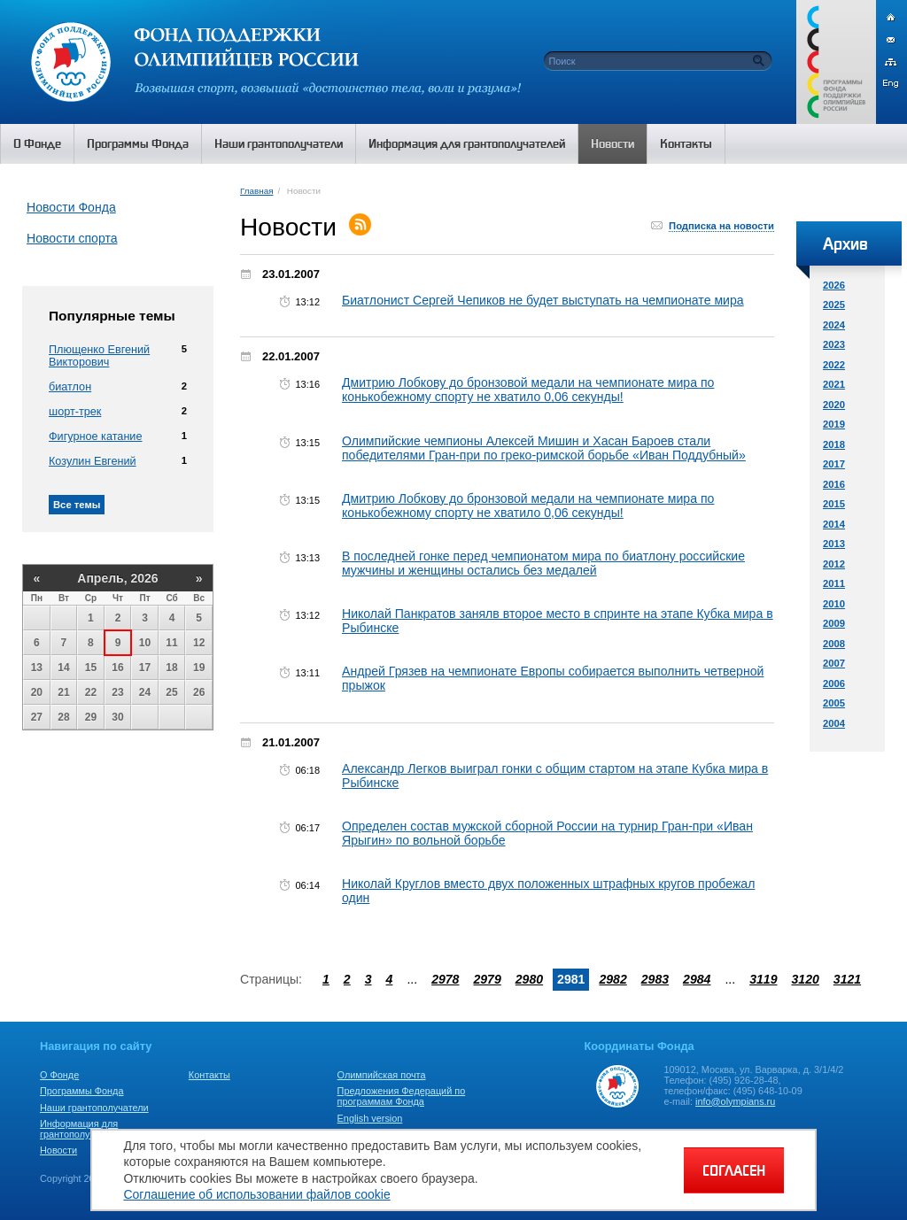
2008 (834, 643)
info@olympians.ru (735, 1101)
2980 (529, 979)
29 (91, 717)
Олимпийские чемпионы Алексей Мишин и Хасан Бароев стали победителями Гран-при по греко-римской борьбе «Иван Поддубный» (544, 448)
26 (199, 692)
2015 (834, 503)
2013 (834, 543)
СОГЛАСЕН (733, 1170)
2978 (445, 979)
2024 (834, 325)
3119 (763, 979)
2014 (834, 524)
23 (117, 692)
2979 (486, 979)
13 (37, 667)
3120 (804, 979)
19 (199, 667)
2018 (834, 444)
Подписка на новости (721, 225)
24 (145, 692)
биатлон (70, 387)
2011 (834, 583)
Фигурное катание (95, 436)
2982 (612, 979)
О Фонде (59, 1074)
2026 (834, 285)
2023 (834, 344)
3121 (847, 979)
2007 (834, 663)
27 (37, 717)
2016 (834, 484)
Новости (58, 1150)
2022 (834, 364)
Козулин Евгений (92, 461)
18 (171, 667)
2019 (834, 424)
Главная (256, 191)
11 (171, 643)
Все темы (76, 504)
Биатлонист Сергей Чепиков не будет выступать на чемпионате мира (543, 300)
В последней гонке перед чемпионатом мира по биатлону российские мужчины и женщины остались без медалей (543, 563)
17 (145, 667)
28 (63, 717)
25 (171, 692)
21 (63, 692)
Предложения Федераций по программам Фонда (401, 1096)
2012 (834, 564)
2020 (834, 404)
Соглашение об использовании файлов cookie (256, 1194)
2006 (834, 683)
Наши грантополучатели (94, 1107)
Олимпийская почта (381, 1074)
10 (145, 643)
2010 (834, 603)
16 (117, 667)
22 (91, 692)
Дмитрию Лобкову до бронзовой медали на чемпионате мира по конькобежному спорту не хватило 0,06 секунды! (528, 389)
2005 (834, 703)
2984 (696, 979)
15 (91, 667)
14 (63, 667)
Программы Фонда (81, 1090)
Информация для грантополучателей (83, 1128)
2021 (834, 384)
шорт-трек (75, 411)
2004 (834, 723)
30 (117, 717)
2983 (655, 979)
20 (37, 692)
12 (199, 643)
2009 (834, 623)
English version (370, 1118)
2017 (834, 464)
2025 (834, 304)
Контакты (209, 1074)
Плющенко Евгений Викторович (99, 356)
